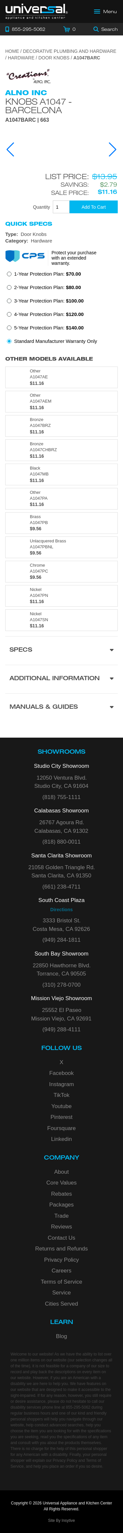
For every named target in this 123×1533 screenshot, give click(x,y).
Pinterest (61, 1117)
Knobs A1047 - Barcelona (38, 105)
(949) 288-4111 (61, 1029)
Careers (61, 1271)
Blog (61, 1336)
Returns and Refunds (61, 1249)
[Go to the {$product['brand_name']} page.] (28, 75)
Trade (61, 1216)
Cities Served (61, 1304)
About (61, 1172)
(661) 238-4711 (61, 887)
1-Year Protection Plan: (47, 274)
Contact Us (61, 1238)
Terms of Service (61, 1282)
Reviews (61, 1227)
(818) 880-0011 (61, 842)
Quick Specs (28, 223)
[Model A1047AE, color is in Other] (61, 377)
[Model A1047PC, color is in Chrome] (61, 571)
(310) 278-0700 (61, 985)
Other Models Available (49, 358)
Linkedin (61, 1139)
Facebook (61, 1073)
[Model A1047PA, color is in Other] (61, 498)
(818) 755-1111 (61, 797)
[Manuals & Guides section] (61, 708)
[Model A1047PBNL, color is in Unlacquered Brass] (61, 547)
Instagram (61, 1084)
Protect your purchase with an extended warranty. (73, 258)
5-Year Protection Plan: (49, 327)
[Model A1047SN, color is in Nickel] (61, 620)
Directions (61, 909)
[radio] (44, 276)
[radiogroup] (61, 309)
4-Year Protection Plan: (49, 314)
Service (61, 1293)
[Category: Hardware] (61, 240)
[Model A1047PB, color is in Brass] (61, 523)
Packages (61, 1205)
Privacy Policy (61, 1260)
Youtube (61, 1106)
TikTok (61, 1095)
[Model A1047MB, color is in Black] (61, 474)
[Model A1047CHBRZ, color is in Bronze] (61, 450)
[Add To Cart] (94, 206)
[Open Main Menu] (105, 11)
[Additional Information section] (61, 679)
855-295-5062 (78, 1407)
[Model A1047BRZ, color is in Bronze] (61, 425)
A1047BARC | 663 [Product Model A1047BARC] (27, 120)
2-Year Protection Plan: (47, 287)
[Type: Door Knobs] (61, 234)
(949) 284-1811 (61, 940)
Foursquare (61, 1128)
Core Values (61, 1183)
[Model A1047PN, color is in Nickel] (61, 595)
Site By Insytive (61, 1520)
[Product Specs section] (61, 650)
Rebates (61, 1194)
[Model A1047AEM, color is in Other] (61, 401)
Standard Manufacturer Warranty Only (55, 341)
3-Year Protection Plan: (49, 301)
